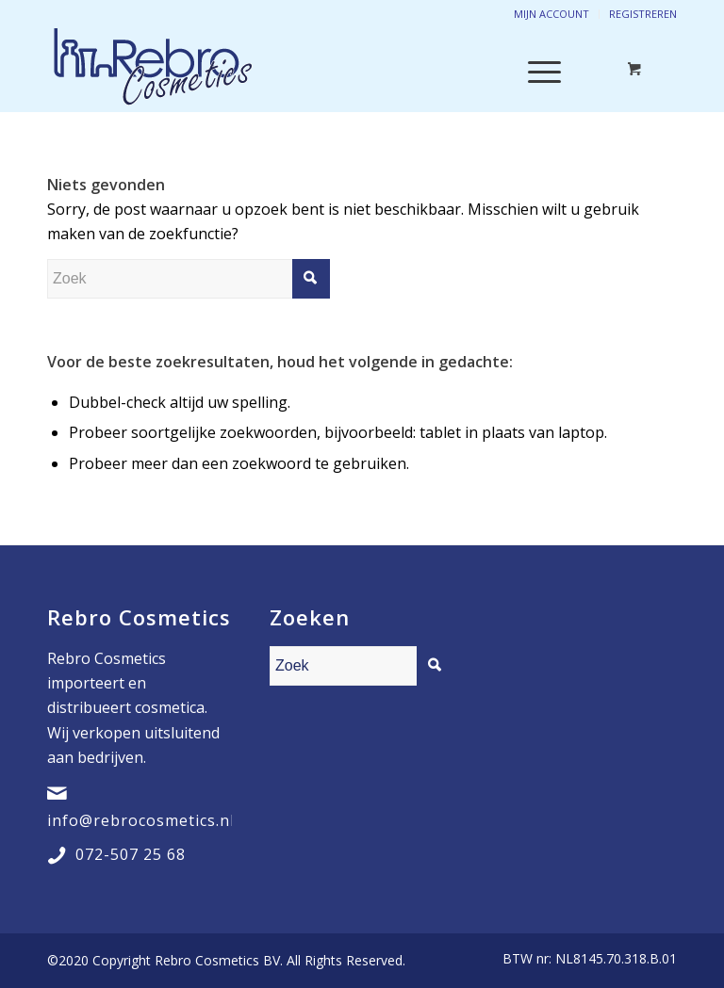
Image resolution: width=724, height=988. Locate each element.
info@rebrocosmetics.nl (141, 820)
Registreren (643, 14)
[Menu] (535, 69)
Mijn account (551, 14)
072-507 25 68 (130, 854)
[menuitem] (585, 959)
